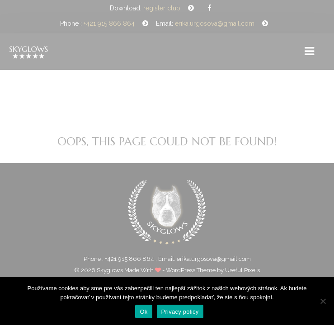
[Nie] (322, 301)
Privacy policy (180, 311)
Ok (143, 311)
